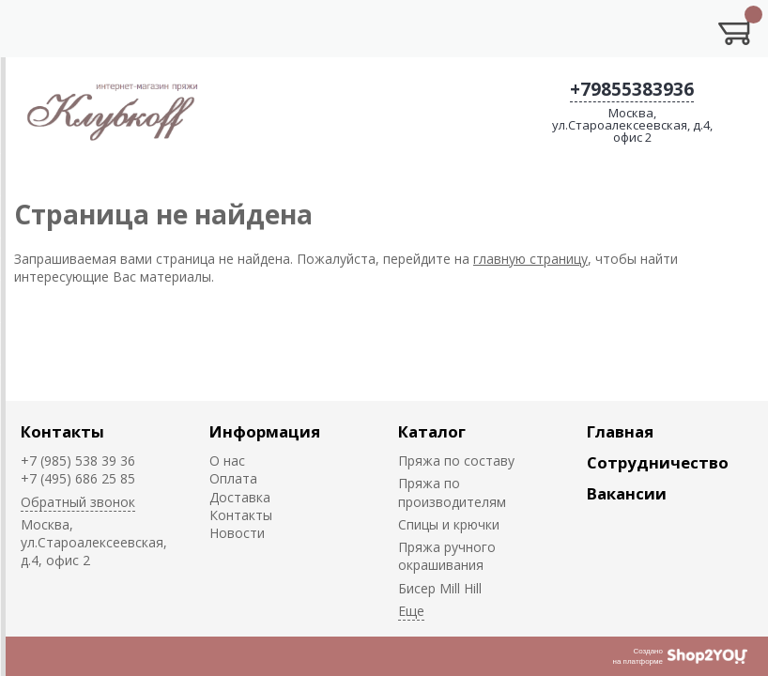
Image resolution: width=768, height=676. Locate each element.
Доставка (239, 497)
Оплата (233, 478)
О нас (227, 460)
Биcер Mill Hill (440, 588)
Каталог (432, 431)
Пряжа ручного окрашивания (447, 556)
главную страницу (530, 259)
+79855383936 (632, 89)
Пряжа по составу (456, 460)
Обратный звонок (78, 502)
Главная (620, 431)
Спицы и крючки (448, 524)
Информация (264, 431)
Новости (237, 533)
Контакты (62, 431)
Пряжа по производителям (452, 492)
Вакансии (627, 493)
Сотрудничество (658, 462)
